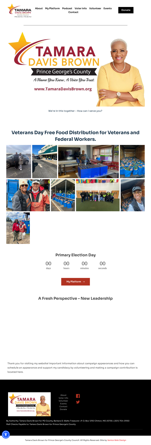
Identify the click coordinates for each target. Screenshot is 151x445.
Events (63, 403)
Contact (63, 406)
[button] (5, 434)
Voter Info (63, 398)
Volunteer (63, 401)
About (63, 395)
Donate (63, 409)
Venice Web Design (116, 440)
